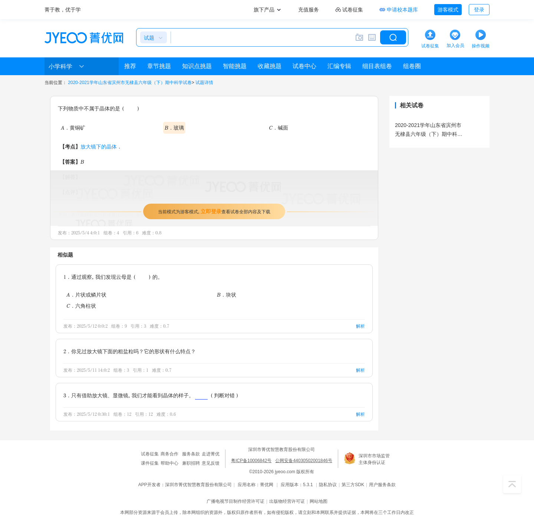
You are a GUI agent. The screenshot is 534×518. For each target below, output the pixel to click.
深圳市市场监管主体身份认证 (374, 459)
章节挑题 (159, 66)
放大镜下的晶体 (98, 146)
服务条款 (191, 454)
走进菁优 (211, 454)
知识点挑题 (197, 66)
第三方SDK (353, 484)
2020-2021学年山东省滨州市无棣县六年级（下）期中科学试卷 (129, 82)
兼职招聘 (191, 463)
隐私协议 (328, 484)
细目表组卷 (377, 66)
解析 (360, 326)
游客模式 (448, 10)
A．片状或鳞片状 (86, 294)
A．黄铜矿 (73, 127)
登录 (479, 10)
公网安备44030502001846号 (303, 460)
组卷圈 (412, 66)
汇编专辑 (339, 66)
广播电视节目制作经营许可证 (235, 501)
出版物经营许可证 (287, 501)
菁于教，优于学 (62, 10)
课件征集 (150, 463)
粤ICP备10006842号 (251, 460)
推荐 (130, 66)
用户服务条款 (382, 484)
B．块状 (226, 294)
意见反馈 (211, 463)
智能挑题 (235, 66)
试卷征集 (150, 454)
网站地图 (318, 501)
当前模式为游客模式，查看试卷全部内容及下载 (214, 211)
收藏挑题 (269, 66)
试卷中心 (304, 66)
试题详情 (204, 82)
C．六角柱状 (81, 306)
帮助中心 (169, 463)
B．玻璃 (174, 127)
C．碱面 (278, 127)
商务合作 (169, 454)
